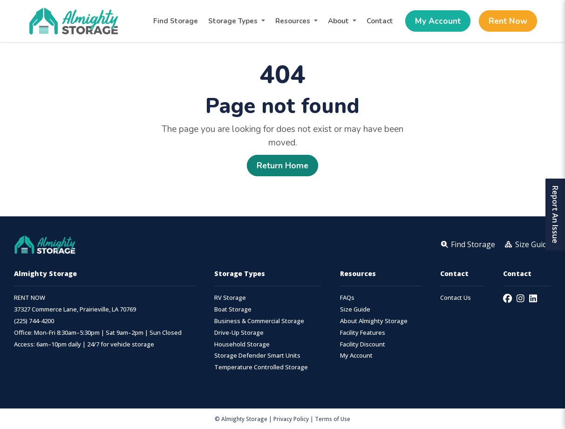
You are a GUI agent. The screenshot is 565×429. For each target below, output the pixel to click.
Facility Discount (362, 344)
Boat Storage (233, 309)
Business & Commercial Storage (259, 321)
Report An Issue (555, 214)
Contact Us (455, 298)
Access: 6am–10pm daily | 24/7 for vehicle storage (84, 344)
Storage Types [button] (233, 21)
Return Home (282, 165)
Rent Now (508, 21)
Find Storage (175, 21)
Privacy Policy (291, 418)
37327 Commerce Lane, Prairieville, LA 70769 (75, 309)
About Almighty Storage (374, 321)
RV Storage (230, 298)
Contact (380, 21)
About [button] (339, 21)
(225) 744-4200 (34, 321)
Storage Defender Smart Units (257, 356)
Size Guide (355, 309)
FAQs (347, 298)
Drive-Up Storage (239, 333)
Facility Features (362, 333)
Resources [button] (293, 21)
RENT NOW (29, 298)
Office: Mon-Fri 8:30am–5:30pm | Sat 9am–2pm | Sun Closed (98, 333)
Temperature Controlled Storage (261, 367)
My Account (438, 21)
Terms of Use (332, 418)
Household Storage (242, 344)
